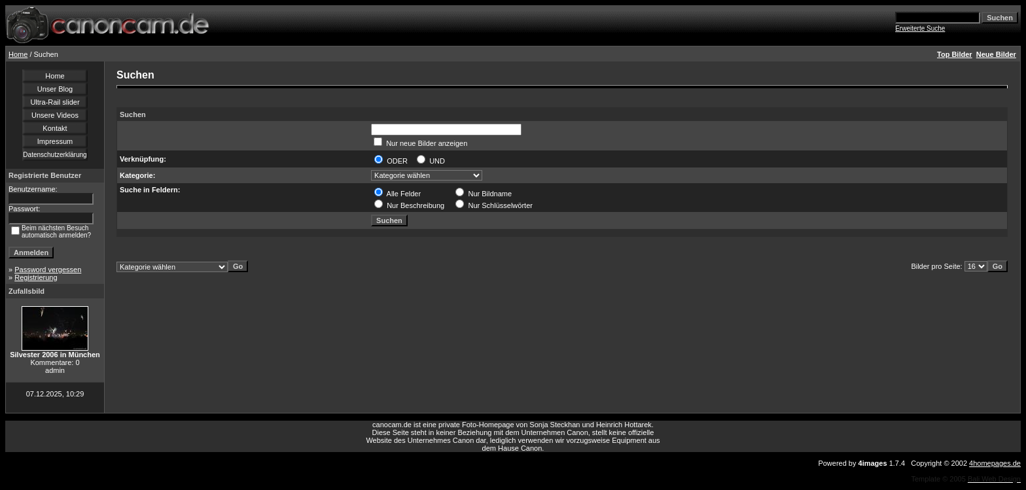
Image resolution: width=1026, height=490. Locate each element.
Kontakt (55, 128)
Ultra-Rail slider (54, 102)
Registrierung (35, 277)
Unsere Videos (55, 115)
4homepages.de (995, 463)
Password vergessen (47, 269)
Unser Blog (55, 89)
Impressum (55, 141)
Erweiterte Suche (920, 28)
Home (18, 54)
